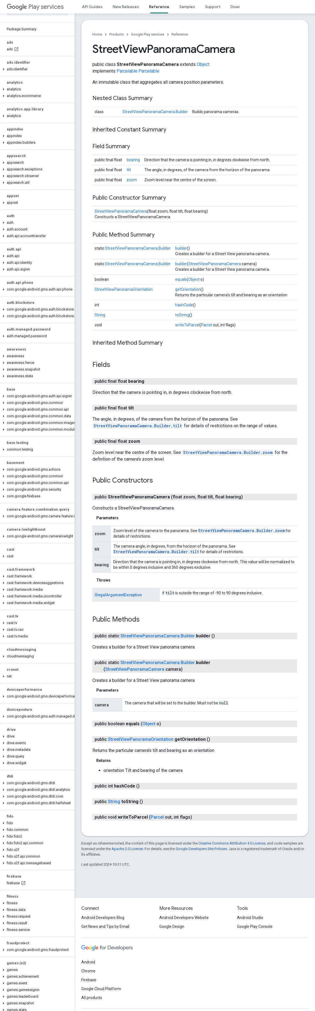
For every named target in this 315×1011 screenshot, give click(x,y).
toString (182, 315)
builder (181, 248)
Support (212, 6)
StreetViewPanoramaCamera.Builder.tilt (138, 425)
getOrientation (188, 289)
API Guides (92, 6)
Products (116, 34)
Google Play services (147, 34)
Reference (180, 34)
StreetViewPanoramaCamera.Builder (155, 112)
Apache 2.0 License (127, 849)
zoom (132, 180)
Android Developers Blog (102, 917)
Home (97, 34)
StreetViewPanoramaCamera (121, 211)
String (100, 315)
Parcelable (127, 71)
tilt (129, 170)
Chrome (88, 971)
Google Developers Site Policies (201, 849)
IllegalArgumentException (118, 595)
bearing (133, 160)
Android (88, 962)
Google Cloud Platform (101, 989)
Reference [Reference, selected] (159, 6)
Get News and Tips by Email (105, 926)
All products (91, 997)
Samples (187, 6)
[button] (36, 69)
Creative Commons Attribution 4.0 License (231, 843)
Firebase (88, 980)
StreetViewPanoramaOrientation (124, 289)
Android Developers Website (184, 917)
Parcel (206, 325)
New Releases (126, 6)
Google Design (171, 926)
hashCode (184, 305)
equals (181, 279)
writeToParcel (187, 325)
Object (203, 64)
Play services (35, 7)
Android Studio (250, 917)
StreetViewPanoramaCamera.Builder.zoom (228, 452)
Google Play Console (255, 926)
